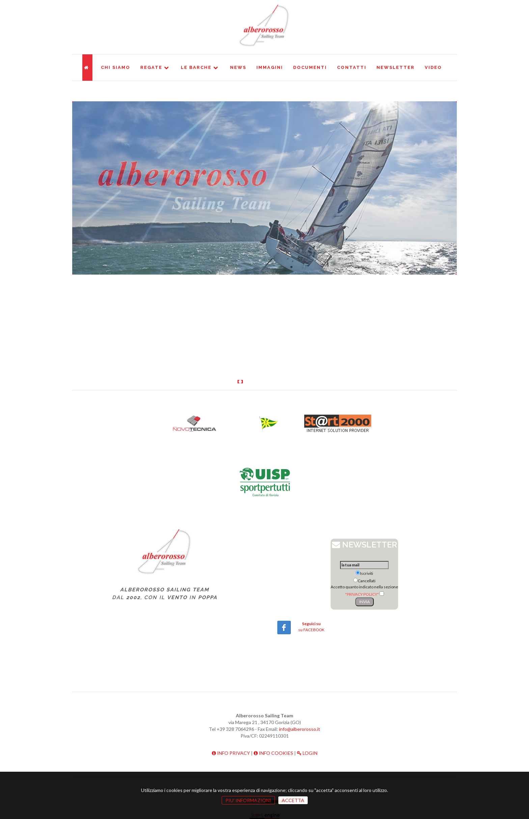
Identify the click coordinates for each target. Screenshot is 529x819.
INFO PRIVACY (231, 753)
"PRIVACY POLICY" (362, 594)
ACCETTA (293, 800)
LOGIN (307, 753)
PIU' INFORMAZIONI (248, 800)
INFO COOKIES (273, 753)
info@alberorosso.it (299, 729)
